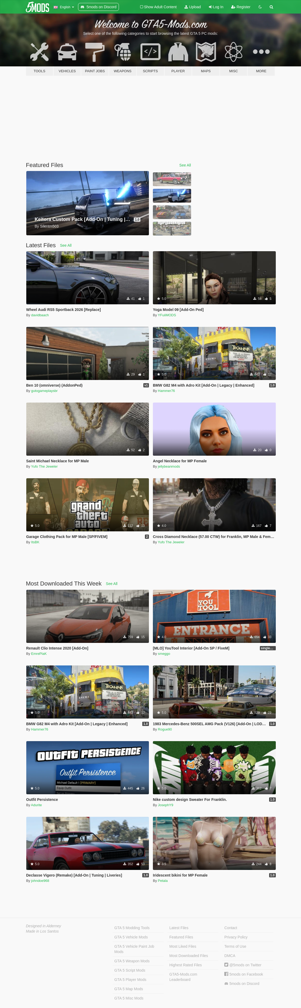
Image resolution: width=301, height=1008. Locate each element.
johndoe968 (40, 881)
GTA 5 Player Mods (130, 979)
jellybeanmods (169, 466)
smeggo (164, 654)
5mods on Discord (241, 983)
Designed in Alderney (43, 926)
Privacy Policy (235, 937)
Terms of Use (235, 946)
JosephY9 (165, 805)
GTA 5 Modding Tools (132, 928)
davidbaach (40, 315)
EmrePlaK (39, 654)
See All (185, 165)
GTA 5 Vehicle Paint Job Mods (134, 949)
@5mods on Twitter (242, 965)
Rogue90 (165, 729)
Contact (230, 928)
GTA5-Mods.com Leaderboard (183, 977)
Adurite (36, 805)
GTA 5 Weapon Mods (132, 961)
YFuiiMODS (167, 315)
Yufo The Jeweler (44, 466)
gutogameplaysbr (44, 391)
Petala (163, 881)
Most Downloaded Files (188, 956)
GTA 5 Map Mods (128, 989)
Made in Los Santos (42, 931)
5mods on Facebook (243, 974)
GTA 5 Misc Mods (128, 998)
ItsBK (35, 542)
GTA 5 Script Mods (129, 970)
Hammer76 (166, 391)
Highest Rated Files (185, 965)
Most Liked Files (182, 946)
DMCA (229, 956)
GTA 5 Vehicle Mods (131, 937)
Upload (192, 7)
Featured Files (181, 937)
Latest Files (178, 928)
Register (240, 7)
